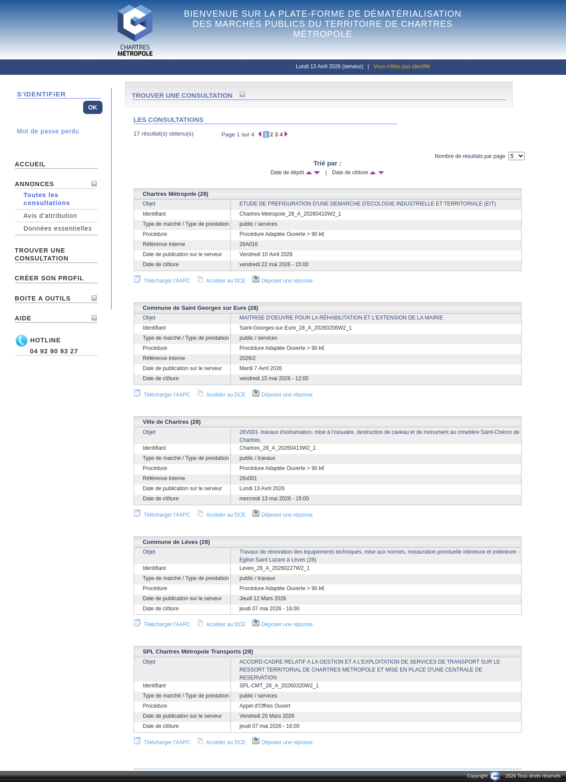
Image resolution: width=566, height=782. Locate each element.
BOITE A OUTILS (43, 298)
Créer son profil (49, 278)
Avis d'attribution (50, 215)
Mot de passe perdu (48, 131)
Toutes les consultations (47, 198)
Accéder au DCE (221, 281)
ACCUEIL (30, 164)
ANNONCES (35, 183)
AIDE (23, 318)
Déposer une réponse (282, 281)
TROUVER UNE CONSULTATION (42, 254)
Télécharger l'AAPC (162, 281)
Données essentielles (58, 228)
